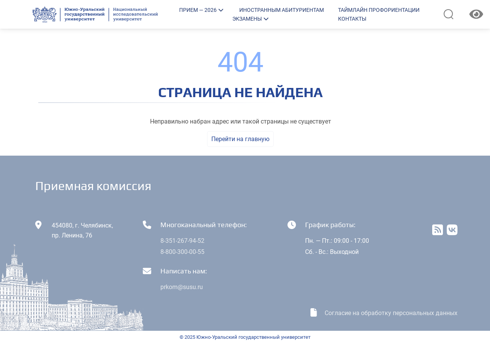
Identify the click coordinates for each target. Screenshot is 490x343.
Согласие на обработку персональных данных (391, 313)
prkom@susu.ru (181, 287)
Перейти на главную (240, 139)
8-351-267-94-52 (182, 240)
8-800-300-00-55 (182, 251)
